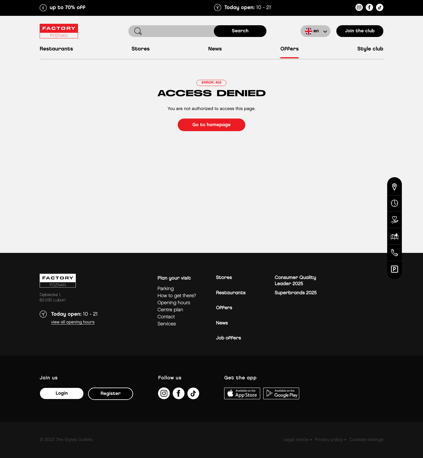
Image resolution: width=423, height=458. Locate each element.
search (240, 31)
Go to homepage (211, 125)
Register (110, 393)
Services (166, 324)
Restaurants (56, 49)
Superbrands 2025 (296, 293)
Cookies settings (366, 440)
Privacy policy (329, 440)
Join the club (360, 31)
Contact (166, 317)
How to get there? (176, 296)
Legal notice (295, 440)
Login (62, 393)
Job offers (228, 338)
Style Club (370, 49)
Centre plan (170, 310)
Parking (165, 289)
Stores (141, 49)
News (215, 49)
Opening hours (173, 303)
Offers (289, 49)
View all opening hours (73, 322)
